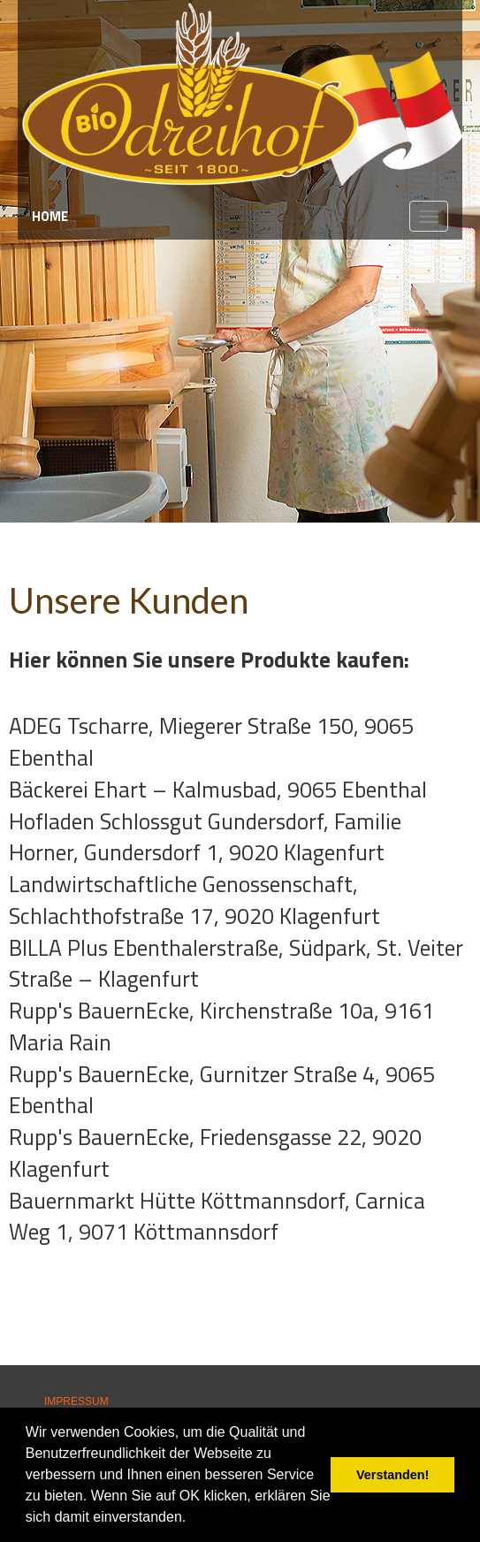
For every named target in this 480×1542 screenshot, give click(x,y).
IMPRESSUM (76, 1401)
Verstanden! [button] (392, 1475)
